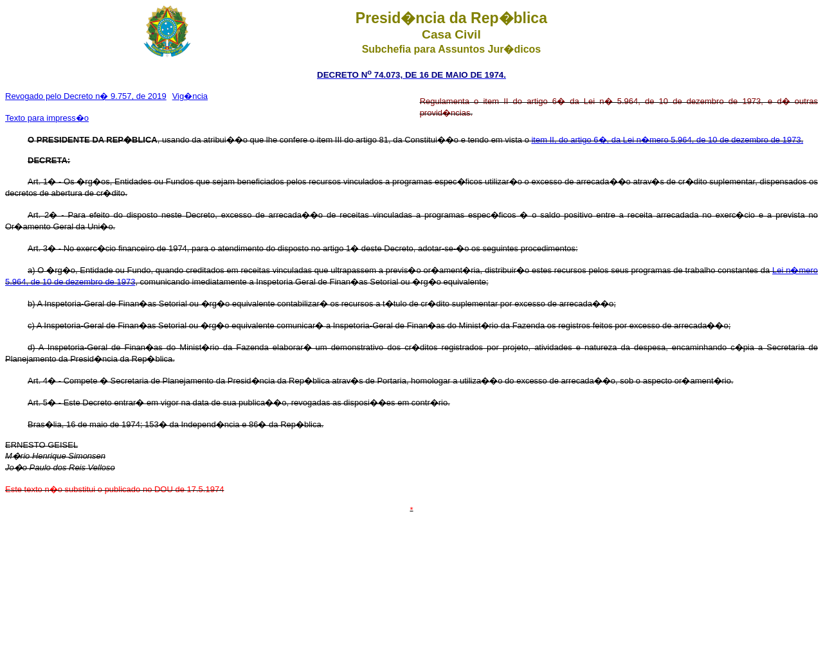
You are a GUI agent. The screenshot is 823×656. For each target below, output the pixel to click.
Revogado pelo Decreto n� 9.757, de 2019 (86, 96)
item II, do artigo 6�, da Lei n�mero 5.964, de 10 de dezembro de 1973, (667, 140)
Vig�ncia (190, 96)
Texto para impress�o (47, 118)
